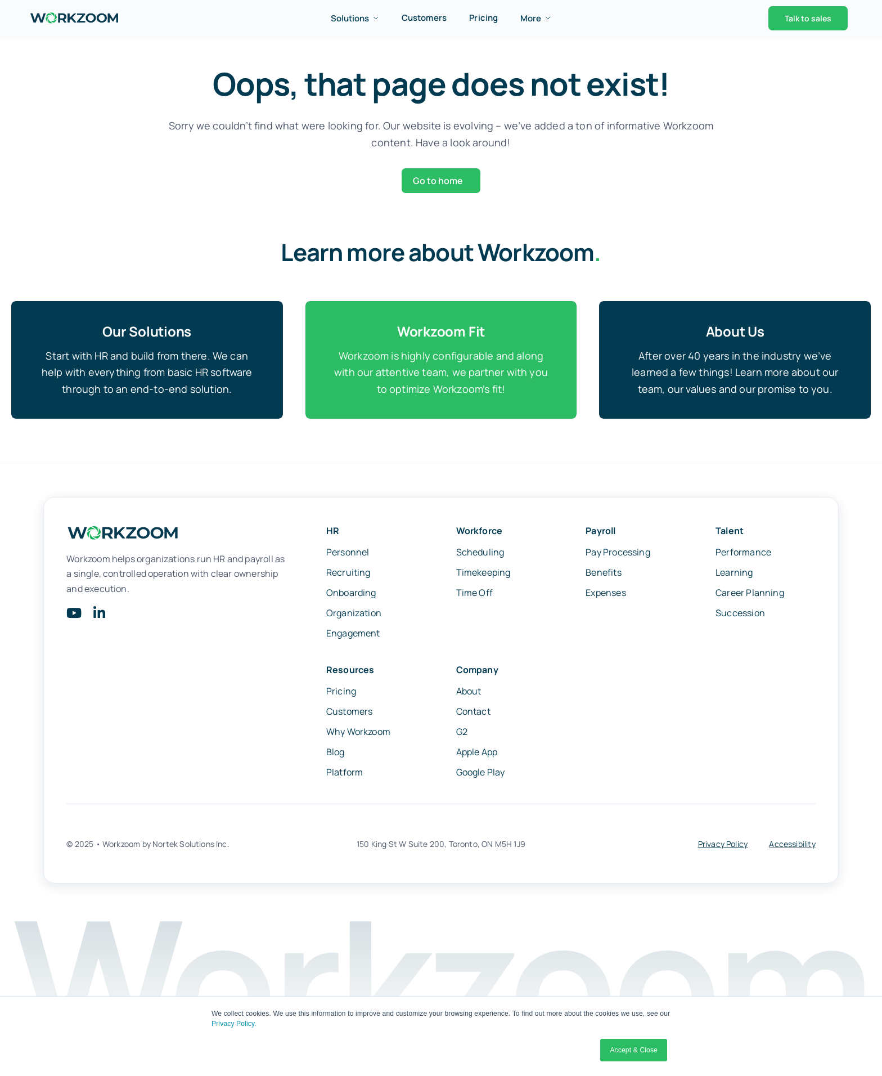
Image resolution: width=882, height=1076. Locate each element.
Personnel (348, 554)
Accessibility (792, 846)
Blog (335, 754)
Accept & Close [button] (634, 1050)
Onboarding (351, 595)
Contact (473, 713)
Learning (734, 574)
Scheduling (480, 554)
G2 (461, 734)
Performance (743, 554)
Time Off (474, 595)
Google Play (480, 774)
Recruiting (348, 574)
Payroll (600, 533)
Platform (344, 774)
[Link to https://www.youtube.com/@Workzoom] (74, 615)
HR (332, 533)
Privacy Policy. (234, 1024)
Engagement (353, 635)
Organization (353, 615)
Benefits (603, 574)
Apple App (477, 754)
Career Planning (750, 595)
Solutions (355, 18)
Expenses (606, 595)
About (469, 693)
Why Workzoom (358, 734)
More (535, 18)
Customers (424, 18)
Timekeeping (483, 574)
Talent (730, 533)
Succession (740, 615)
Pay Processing (618, 554)
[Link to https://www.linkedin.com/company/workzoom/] (99, 615)
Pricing (483, 18)
